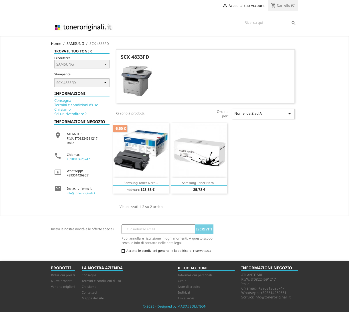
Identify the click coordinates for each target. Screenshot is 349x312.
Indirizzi (184, 292)
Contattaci (89, 292)
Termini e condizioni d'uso (76, 104)
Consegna (62, 100)
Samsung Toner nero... (199, 183)
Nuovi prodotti (62, 281)
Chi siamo (62, 109)
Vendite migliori (63, 286)
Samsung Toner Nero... (141, 183)
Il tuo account (193, 268)
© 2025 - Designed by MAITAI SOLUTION (174, 306)
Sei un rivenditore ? (70, 113)
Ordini (182, 281)
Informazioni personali (195, 275)
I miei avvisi (186, 298)
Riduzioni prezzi (63, 275)
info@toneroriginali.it (81, 193)
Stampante (62, 74)
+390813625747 (78, 159)
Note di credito (189, 286)
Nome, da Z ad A (263, 113)
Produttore (62, 58)
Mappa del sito (93, 298)
